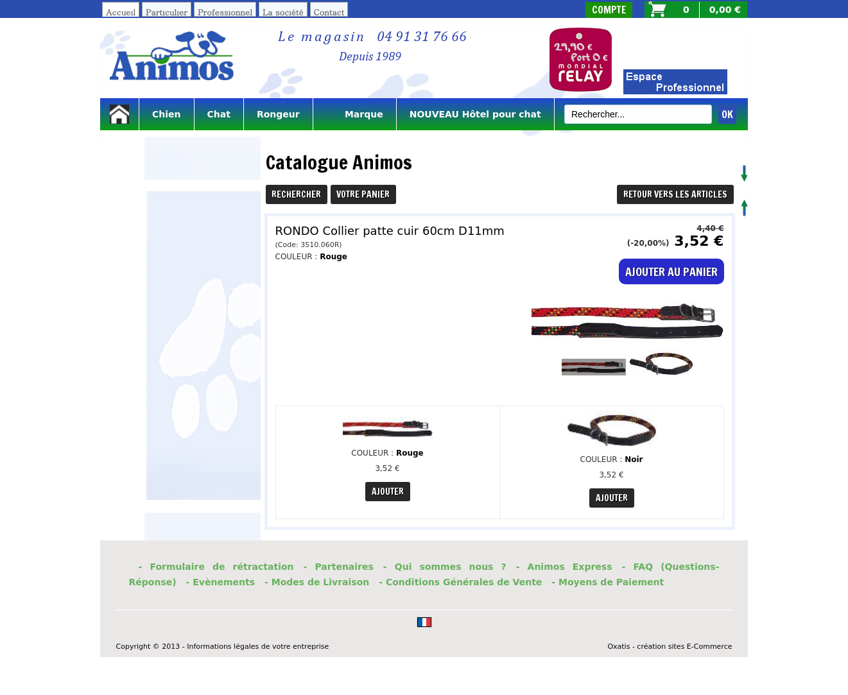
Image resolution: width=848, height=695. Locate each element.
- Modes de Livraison (316, 582)
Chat (218, 114)
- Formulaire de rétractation (216, 567)
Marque (354, 114)
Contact (329, 12)
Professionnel (225, 12)
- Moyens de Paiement (607, 582)
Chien (166, 114)
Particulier (166, 12)
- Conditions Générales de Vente (460, 582)
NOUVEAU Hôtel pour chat (475, 114)
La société (283, 12)
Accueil (120, 12)
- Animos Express (564, 567)
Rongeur (278, 114)
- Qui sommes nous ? (444, 567)
